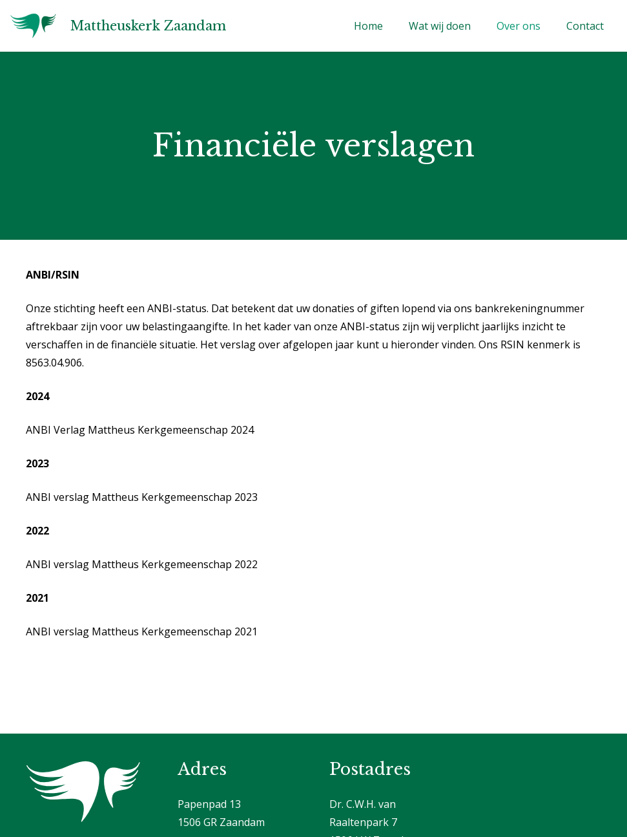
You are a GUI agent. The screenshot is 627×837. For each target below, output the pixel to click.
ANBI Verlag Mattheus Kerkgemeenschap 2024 (140, 430)
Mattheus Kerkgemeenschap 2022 (175, 564)
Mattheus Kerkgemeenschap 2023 (175, 497)
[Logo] (33, 26)
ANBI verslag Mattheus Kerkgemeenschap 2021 (142, 631)
